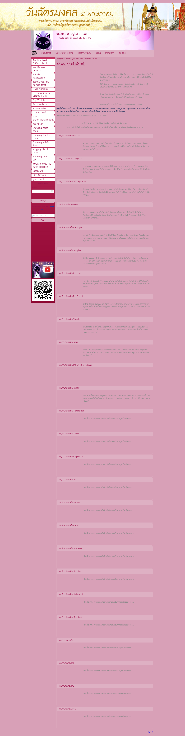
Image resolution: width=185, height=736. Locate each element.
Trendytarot (60, 59)
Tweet (150, 732)
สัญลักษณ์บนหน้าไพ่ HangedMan (71, 411)
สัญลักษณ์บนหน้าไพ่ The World (70, 617)
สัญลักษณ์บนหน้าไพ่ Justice (69, 388)
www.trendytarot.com (126, 127)
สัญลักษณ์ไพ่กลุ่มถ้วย (66, 663)
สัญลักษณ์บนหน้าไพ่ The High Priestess (74, 181)
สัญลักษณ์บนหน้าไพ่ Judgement (71, 594)
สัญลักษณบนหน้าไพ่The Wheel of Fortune (75, 365)
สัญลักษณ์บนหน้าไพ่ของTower (70, 502)
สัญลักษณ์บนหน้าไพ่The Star (69, 525)
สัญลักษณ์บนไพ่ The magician (70, 159)
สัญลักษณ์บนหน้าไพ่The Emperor (71, 227)
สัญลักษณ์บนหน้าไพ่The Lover (70, 273)
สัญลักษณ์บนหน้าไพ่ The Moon (70, 548)
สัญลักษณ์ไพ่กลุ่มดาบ (66, 686)
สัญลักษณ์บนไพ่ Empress (68, 204)
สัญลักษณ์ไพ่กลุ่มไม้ (66, 640)
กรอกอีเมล (34, 188)
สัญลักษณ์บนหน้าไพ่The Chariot (71, 296)
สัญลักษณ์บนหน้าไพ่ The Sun (70, 571)
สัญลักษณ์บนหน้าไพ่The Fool (69, 136)
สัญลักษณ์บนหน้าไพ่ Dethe (69, 434)
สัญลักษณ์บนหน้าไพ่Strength (69, 319)
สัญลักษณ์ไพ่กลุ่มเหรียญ (67, 709)
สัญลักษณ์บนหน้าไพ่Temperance (71, 457)
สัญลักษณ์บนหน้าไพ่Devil (68, 479)
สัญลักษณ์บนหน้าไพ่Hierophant (70, 250)
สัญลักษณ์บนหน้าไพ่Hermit (68, 342)
